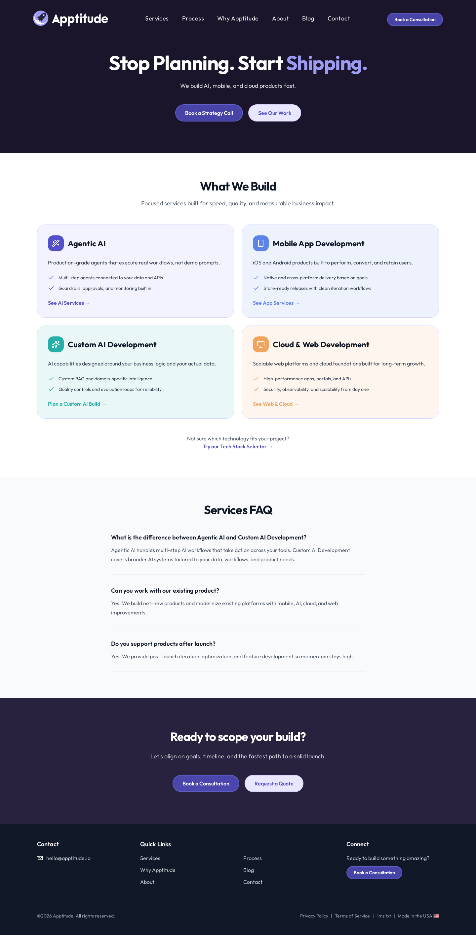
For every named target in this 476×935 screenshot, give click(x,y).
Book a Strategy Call (209, 113)
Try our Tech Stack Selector (238, 446)
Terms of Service (352, 916)
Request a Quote (274, 783)
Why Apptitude (238, 18)
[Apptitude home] (70, 18)
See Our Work (274, 113)
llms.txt (384, 916)
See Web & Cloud (276, 404)
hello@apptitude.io (64, 858)
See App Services (276, 303)
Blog (308, 18)
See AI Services (69, 303)
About (280, 18)
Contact (339, 18)
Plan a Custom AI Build (77, 404)
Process (193, 18)
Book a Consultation (415, 19)
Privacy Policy (314, 916)
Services (157, 18)
